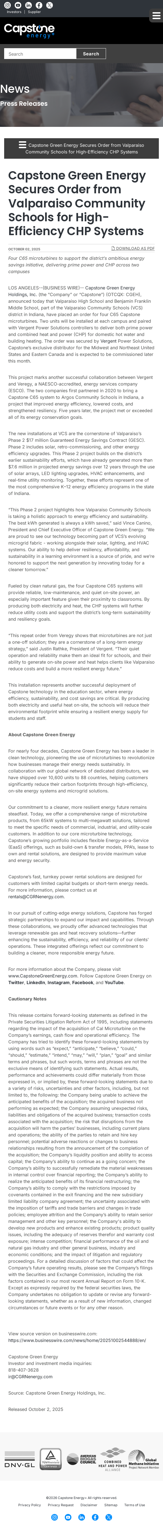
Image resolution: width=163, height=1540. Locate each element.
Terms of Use (134, 1505)
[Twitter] (49, 5)
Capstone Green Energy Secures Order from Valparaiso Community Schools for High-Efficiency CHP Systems (81, 147)
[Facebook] (39, 5)
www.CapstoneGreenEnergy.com (42, 976)
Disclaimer (89, 1505)
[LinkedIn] (28, 5)
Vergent (108, 341)
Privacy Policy (29, 1505)
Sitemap (110, 1505)
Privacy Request (61, 1505)
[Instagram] (7, 5)
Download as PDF (133, 248)
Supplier (34, 12)
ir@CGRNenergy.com (30, 1376)
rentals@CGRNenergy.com (36, 896)
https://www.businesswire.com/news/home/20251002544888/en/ (77, 1340)
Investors (14, 12)
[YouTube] (18, 5)
